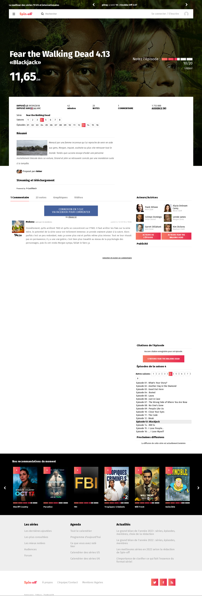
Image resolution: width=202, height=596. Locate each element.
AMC (39, 108)
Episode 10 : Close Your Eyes (150, 412)
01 (28, 125)
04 (42, 125)
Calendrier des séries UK (85, 558)
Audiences (30, 549)
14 (88, 125)
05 (46, 125)
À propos (47, 582)
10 (70, 125)
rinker (39, 171)
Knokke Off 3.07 (128, 5)
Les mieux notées (34, 543)
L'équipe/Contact (67, 582)
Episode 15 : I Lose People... (150, 428)
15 (93, 125)
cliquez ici (72, 217)
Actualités (123, 524)
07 (56, 125)
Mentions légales (92, 582)
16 (97, 125)
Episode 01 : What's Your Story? (151, 383)
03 (37, 125)
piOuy (105, 5)
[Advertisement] (157, 149)
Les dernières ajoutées (38, 530)
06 (51, 125)
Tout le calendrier (81, 530)
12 (79, 125)
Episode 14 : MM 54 (145, 425)
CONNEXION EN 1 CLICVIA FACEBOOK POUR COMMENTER (71, 211)
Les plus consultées (36, 537)
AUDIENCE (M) (159, 108)
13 (83, 125)
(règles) (188, 68)
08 (60, 125)
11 (74, 125)
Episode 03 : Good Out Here (150, 389)
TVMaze (38, 595)
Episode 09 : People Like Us (150, 408)
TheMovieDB (48, 595)
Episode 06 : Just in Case (148, 399)
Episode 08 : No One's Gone (149, 405)
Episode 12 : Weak (145, 418)
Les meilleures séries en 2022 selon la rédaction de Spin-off (145, 551)
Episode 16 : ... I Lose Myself (150, 431)
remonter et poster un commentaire (117, 258)
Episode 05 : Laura (145, 395)
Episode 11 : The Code (147, 415)
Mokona (30, 222)
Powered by (27, 188)
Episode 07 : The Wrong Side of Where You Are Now (161, 402)
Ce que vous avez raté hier (83, 545)
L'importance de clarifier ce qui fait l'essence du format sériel (145, 560)
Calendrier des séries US (85, 552)
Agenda (75, 524)
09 (65, 125)
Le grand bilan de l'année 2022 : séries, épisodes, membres (145, 542)
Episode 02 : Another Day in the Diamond (156, 386)
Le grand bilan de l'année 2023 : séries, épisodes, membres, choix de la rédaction (145, 532)
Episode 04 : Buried (145, 392)
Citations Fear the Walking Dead (163, 359)
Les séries (31, 524)
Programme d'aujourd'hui (85, 537)
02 (32, 125)
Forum (28, 555)
